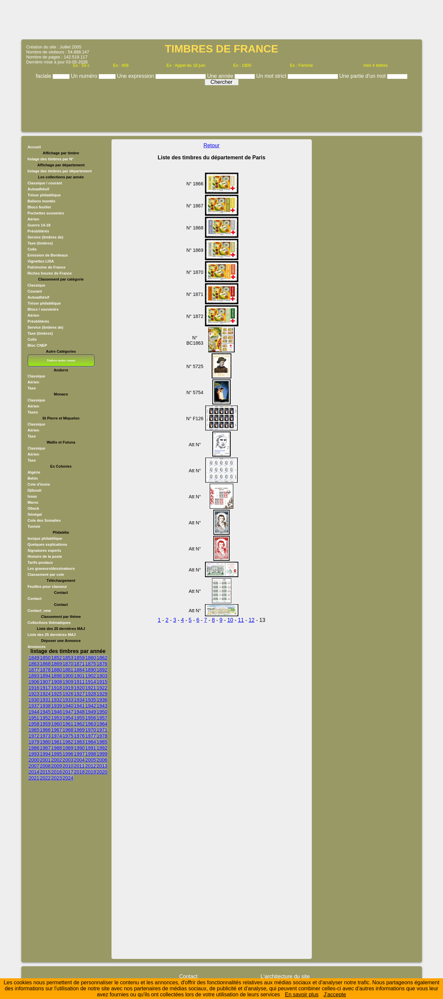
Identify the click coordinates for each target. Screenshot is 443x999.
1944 (34, 711)
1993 (34, 754)
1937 (34, 705)
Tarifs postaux (40, 562)
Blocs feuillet (39, 207)
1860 (90, 657)
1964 (102, 723)
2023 (56, 778)
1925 (56, 693)
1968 (68, 729)
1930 (34, 699)
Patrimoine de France (47, 267)
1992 (102, 748)
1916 (34, 687)
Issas (32, 496)
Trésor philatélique (44, 195)
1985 (102, 741)
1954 (68, 717)
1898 (56, 675)
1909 (68, 681)
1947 (68, 711)
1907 (45, 681)
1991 (90, 748)
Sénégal (35, 514)
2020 (102, 772)
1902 (90, 675)
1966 (45, 729)
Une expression (136, 76)
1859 (79, 657)
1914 (90, 681)
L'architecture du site (284, 976)
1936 (102, 699)
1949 (90, 711)
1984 (90, 741)
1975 (68, 735)
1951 (34, 717)
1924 (45, 693)
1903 (102, 675)
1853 (68, 657)
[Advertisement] (222, 19)
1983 (79, 741)
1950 (102, 711)
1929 (102, 693)
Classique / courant (45, 183)
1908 (56, 681)
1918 (56, 687)
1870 (68, 663)
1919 (68, 687)
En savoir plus (302, 994)
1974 (56, 735)
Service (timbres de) (45, 237)
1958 (34, 723)
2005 (90, 760)
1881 (68, 669)
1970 (90, 729)
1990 (79, 748)
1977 (90, 735)
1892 (102, 669)
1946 (56, 711)
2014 (34, 772)
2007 (34, 766)
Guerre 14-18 (39, 225)
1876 (102, 663)
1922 (102, 687)
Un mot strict (272, 76)
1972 (34, 735)
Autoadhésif (38, 189)
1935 (90, 699)
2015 (45, 772)
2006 (102, 760)
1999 (102, 754)
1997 (79, 754)
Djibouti (35, 490)
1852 (56, 657)
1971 (102, 729)
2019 (90, 772)
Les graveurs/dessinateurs (51, 568)
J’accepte (334, 994)
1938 (45, 705)
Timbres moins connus (60, 360)
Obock (33, 508)
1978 (102, 735)
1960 (56, 723)
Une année (221, 76)
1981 (56, 741)
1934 (79, 699)
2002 (56, 760)
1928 (90, 693)
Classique (36, 285)
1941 (79, 705)
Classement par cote (46, 574)
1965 (34, 729)
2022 (45, 778)
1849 (34, 657)
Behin (33, 478)
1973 (45, 735)
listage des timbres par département (60, 171)
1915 (102, 681)
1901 (79, 675)
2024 (68, 778)
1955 (79, 717)
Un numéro (85, 76)
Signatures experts (44, 550)
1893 (34, 675)
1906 (34, 681)
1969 (79, 729)
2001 (45, 760)
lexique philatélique (45, 538)
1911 (79, 681)
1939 (56, 705)
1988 (56, 748)
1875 (90, 663)
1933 (68, 699)
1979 (34, 741)
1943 (102, 705)
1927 (79, 693)
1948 (79, 711)
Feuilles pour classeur (47, 587)
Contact (35, 599)
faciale (44, 76)
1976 (79, 735)
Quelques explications (47, 544)
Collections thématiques (49, 623)
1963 (90, 723)
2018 (79, 772)
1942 (90, 705)
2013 (102, 766)
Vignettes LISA (41, 261)
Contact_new (39, 611)
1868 (45, 663)
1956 (90, 717)
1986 (34, 748)
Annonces (37, 647)
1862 (102, 657)
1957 (102, 717)
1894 (45, 675)
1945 (45, 711)
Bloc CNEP (37, 345)
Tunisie (34, 526)
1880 (56, 669)
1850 (45, 657)
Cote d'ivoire (39, 484)
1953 (56, 717)
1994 (45, 754)
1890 (90, 669)
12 (252, 620)
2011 (79, 766)
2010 (68, 766)
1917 (45, 687)
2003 (68, 760)
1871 (79, 663)
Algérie (34, 472)
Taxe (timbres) (40, 243)
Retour (212, 145)
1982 (68, 741)
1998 (90, 754)
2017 (68, 772)
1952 (45, 717)
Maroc (33, 502)
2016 (56, 772)
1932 (56, 699)
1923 (34, 693)
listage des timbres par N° (51, 159)
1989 (68, 748)
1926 (68, 693)
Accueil (34, 147)
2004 (79, 760)
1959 (45, 723)
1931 (45, 699)
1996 (68, 754)
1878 (45, 669)
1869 (56, 663)
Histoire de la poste (45, 556)
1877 (34, 669)
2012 (90, 766)
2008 (45, 766)
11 (241, 620)
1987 (45, 748)
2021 (34, 778)
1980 (45, 741)
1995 (56, 754)
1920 (79, 687)
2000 (34, 760)
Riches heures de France (50, 273)
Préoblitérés (38, 231)
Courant (35, 291)
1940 (68, 705)
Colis (32, 249)
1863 (34, 663)
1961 (68, 723)
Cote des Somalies (44, 520)
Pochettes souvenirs (46, 213)
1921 (90, 687)
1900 (68, 675)
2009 (56, 766)
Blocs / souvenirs (43, 309)
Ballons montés (41, 201)
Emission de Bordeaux (48, 255)
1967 (56, 729)
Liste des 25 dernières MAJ (52, 635)
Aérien (33, 219)
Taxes (33, 412)
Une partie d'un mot (363, 76)
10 (230, 620)
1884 (79, 669)
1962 (79, 723)
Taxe (32, 388)
